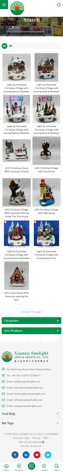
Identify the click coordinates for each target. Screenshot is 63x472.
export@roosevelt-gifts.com (28, 387)
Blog (27, 438)
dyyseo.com (36, 446)
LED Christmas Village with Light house (46, 211)
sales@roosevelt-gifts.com (27, 405)
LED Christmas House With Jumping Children (16, 169)
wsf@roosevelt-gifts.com (27, 381)
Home (16, 26)
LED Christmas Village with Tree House (46, 169)
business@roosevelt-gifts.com (29, 393)
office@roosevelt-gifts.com (28, 399)
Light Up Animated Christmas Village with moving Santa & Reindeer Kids (17, 88)
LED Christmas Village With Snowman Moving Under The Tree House (16, 213)
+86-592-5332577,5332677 (25, 375)
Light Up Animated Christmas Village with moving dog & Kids (46, 255)
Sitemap (36, 438)
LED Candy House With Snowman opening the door (16, 296)
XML (46, 438)
